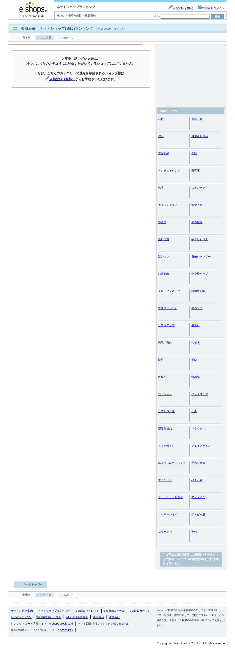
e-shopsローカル (114, 610)
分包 (194, 531)
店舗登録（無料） (181, 8)
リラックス (198, 428)
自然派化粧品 (199, 136)
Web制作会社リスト (48, 617)
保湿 (161, 187)
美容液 (195, 170)
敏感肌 (195, 377)
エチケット (165, 480)
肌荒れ (195, 325)
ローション (165, 394)
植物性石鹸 (198, 291)
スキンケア (198, 187)
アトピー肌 (198, 514)
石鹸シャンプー (201, 256)
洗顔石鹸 (163, 153)
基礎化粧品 (165, 428)
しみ (194, 411)
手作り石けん (199, 239)
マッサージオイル (169, 514)
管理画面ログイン (211, 8)
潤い (161, 136)
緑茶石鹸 (196, 480)
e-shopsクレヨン (21, 617)
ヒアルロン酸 (166, 411)
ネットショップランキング (54, 610)
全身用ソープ (199, 273)
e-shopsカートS (139, 610)
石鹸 (161, 119)
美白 (194, 359)
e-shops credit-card (61, 623)
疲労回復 (196, 205)
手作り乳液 (198, 463)
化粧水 (195, 342)
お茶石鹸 (163, 273)
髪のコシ (163, 256)
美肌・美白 (165, 342)
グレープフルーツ (169, 291)
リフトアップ (166, 325)
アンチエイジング (169, 170)
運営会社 (114, 617)
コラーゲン (165, 531)
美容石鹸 (196, 119)
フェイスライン (201, 445)
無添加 (162, 222)
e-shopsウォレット (87, 610)
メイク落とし (166, 445)
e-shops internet (118, 623)
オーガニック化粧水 (170, 497)
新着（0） (69, 37)
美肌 (194, 153)
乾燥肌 (162, 377)
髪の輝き (196, 222)
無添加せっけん (167, 308)
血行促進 (163, 239)
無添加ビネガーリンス (172, 463)
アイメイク (198, 497)
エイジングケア (167, 205)
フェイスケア (199, 394)
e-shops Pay (65, 630)
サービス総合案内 (22, 610)
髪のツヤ (196, 308)
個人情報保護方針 (77, 617)
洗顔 (161, 359)
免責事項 (98, 617)
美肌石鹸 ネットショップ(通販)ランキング (57, 28)
